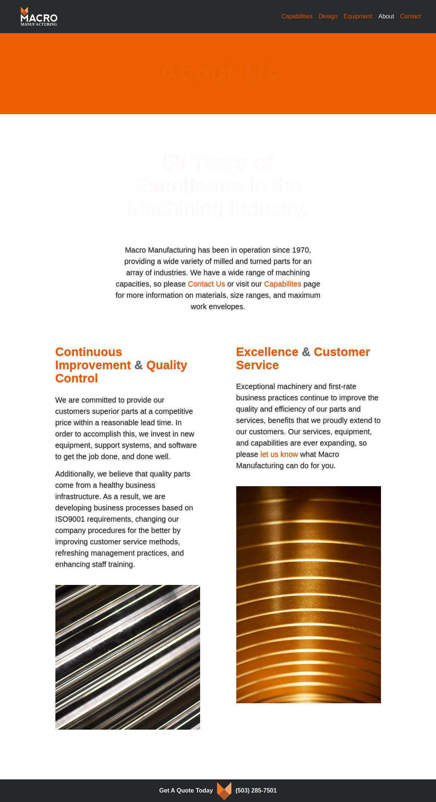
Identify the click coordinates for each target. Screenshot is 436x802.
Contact (410, 16)
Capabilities (297, 16)
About (387, 16)
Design (328, 16)
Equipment (358, 16)
